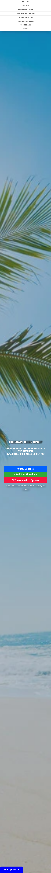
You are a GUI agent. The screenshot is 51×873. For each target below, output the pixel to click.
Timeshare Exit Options (25, 480)
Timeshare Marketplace (25, 17)
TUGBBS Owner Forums (25, 9)
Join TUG (6, 870)
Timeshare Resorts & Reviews (25, 13)
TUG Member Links (25, 25)
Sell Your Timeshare (25, 474)
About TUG (25, 2)
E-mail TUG (15, 870)
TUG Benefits (25, 468)
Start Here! (25, 5)
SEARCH (25, 29)
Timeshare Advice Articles (25, 21)
